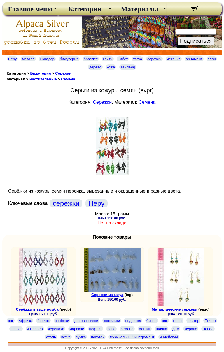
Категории (84, 9)
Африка (25, 320)
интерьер (35, 329)
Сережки (63, 73)
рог (10, 320)
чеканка (174, 59)
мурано (190, 329)
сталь (51, 337)
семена (127, 329)
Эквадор (47, 59)
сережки (154, 59)
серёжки (62, 320)
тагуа (137, 59)
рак (165, 320)
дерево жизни (86, 320)
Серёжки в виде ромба (37, 309)
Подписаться (196, 41)
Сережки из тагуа (107, 295)
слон (212, 59)
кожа (111, 67)
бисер (151, 320)
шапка (15, 329)
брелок (43, 320)
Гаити (108, 59)
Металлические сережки (174, 309)
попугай (97, 337)
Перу (12, 59)
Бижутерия (40, 73)
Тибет (123, 59)
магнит (145, 329)
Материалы (139, 9)
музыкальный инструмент (132, 337)
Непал (208, 329)
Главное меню (30, 9)
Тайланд (127, 67)
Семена (68, 79)
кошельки (112, 320)
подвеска (133, 320)
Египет (210, 320)
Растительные (43, 79)
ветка (66, 337)
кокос (177, 320)
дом (175, 329)
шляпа (161, 329)
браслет (91, 59)
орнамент (194, 59)
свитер (193, 320)
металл (28, 59)
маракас (76, 329)
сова (111, 329)
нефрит (95, 329)
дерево (95, 67)
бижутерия (69, 59)
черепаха (56, 329)
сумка (81, 337)
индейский (169, 337)
